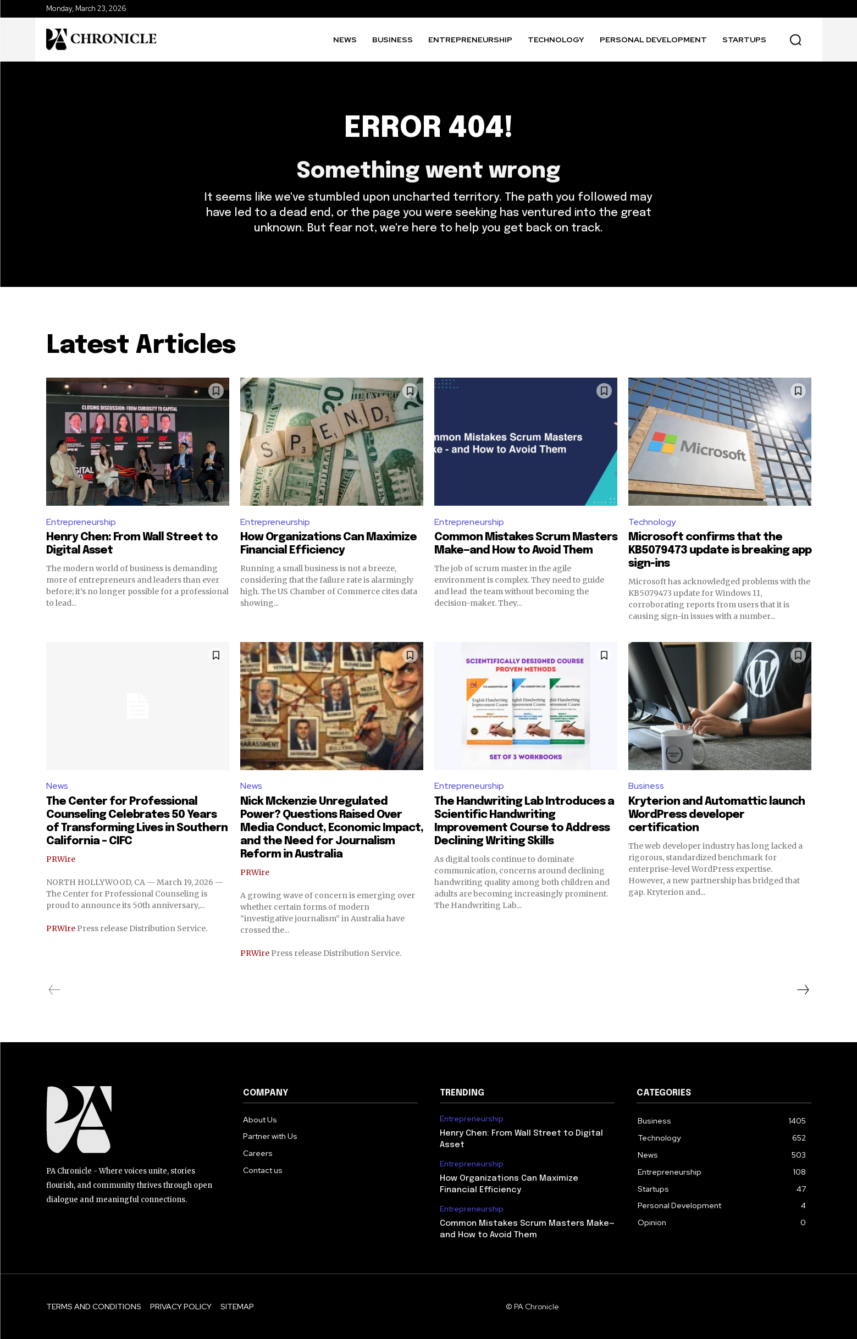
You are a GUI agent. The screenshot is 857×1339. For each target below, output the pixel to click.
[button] (795, 40)
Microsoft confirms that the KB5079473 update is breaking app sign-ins (719, 550)
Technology (652, 522)
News (57, 786)
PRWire (60, 859)
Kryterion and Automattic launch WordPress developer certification (716, 815)
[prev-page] (54, 990)
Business (646, 786)
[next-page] (802, 990)
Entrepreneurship (81, 522)
